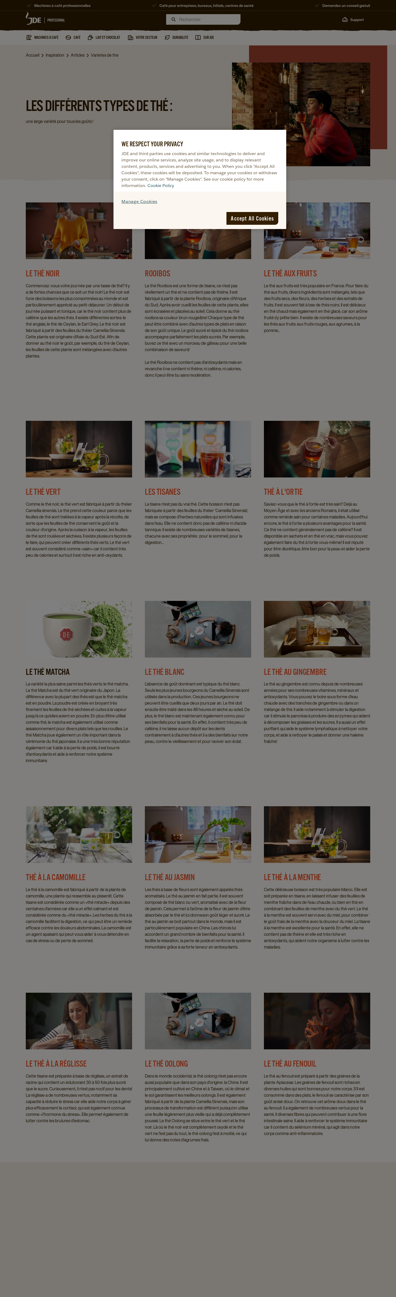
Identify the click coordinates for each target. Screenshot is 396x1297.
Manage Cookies (139, 201)
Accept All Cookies (252, 218)
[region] (199, 179)
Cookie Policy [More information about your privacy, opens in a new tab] (161, 185)
